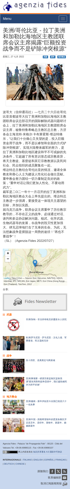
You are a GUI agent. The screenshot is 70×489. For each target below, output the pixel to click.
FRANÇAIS (60, 460)
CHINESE (20, 464)
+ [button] (8, 253)
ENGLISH (38, 460)
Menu (7, 19)
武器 (45, 57)
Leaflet (7, 278)
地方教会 (61, 57)
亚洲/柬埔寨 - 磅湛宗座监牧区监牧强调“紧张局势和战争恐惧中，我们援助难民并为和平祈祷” (46, 381)
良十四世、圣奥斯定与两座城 (40, 360)
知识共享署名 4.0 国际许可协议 (47, 452)
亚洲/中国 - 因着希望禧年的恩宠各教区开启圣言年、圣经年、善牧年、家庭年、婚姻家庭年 (46, 422)
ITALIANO (27, 460)
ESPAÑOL (49, 460)
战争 (52, 57)
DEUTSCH (9, 464)
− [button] (8, 259)
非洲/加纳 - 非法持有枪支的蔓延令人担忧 (46, 319)
